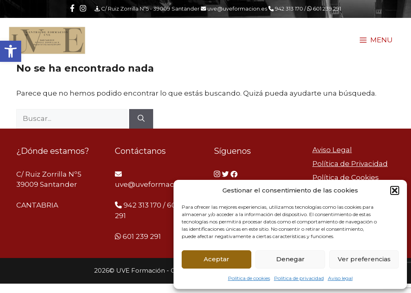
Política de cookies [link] (249, 278)
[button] (395, 190)
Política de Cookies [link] (345, 177)
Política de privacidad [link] (299, 278)
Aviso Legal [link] (332, 150)
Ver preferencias (364, 259)
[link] (10, 51)
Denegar (290, 259)
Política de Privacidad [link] (350, 164)
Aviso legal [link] (340, 278)
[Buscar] (141, 119)
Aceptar (216, 259)
